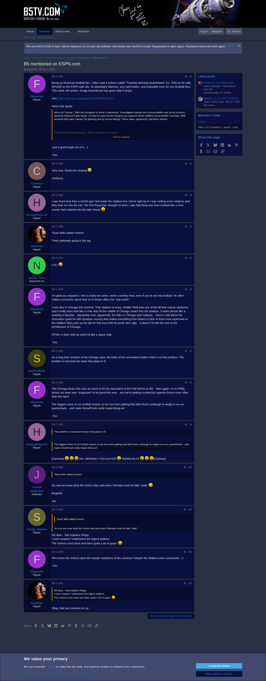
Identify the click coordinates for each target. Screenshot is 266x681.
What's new (62, 31)
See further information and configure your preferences (57, 673)
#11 (190, 509)
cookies (50, 666)
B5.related (209, 105)
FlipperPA (32, 69)
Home (30, 31)
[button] (72, 31)
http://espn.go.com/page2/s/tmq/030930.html (85, 98)
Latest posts (206, 76)
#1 (191, 76)
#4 (191, 226)
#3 (191, 195)
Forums (45, 31)
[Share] (185, 76)
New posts (29, 37)
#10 (190, 467)
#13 (190, 583)
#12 (190, 552)
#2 (191, 163)
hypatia (202, 121)
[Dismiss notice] (238, 46)
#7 (191, 351)
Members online (209, 115)
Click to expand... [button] (122, 137)
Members (83, 31)
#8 (191, 382)
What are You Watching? (219, 82)
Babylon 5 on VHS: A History (221, 98)
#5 (191, 258)
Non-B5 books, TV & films (217, 92)
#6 (191, 289)
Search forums (46, 37)
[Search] (233, 31)
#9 (191, 424)
